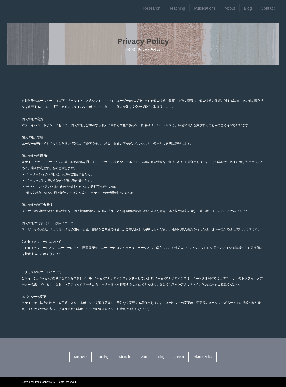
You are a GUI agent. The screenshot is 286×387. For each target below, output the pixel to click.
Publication (124, 357)
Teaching (177, 8)
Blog (248, 8)
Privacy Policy (202, 357)
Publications (205, 8)
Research (151, 8)
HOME (131, 49)
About (230, 8)
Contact (268, 8)
